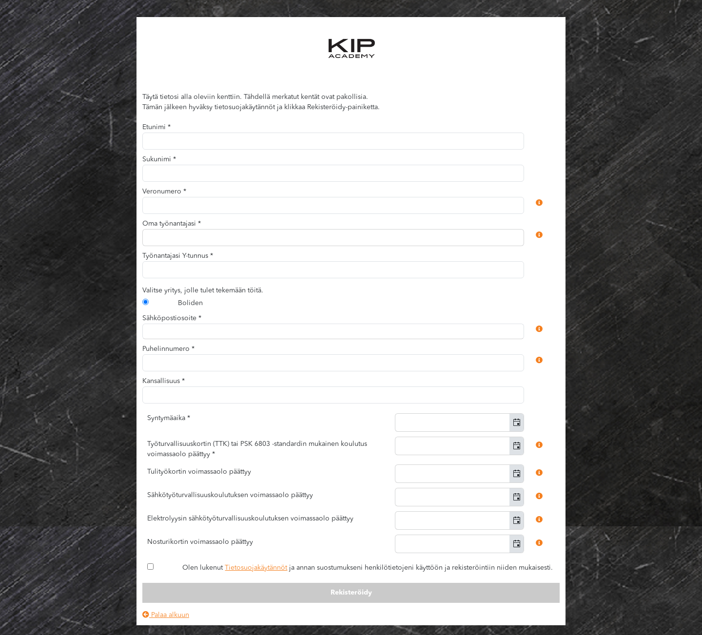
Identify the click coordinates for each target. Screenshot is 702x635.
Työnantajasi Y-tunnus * (177, 255)
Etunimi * (156, 127)
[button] (516, 422)
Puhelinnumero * (168, 349)
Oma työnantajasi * (171, 223)
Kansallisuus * (163, 381)
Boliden (190, 303)
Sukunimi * (159, 159)
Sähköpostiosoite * (171, 318)
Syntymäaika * (168, 418)
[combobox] (333, 238)
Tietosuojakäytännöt (256, 567)
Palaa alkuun (165, 615)
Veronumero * (164, 191)
